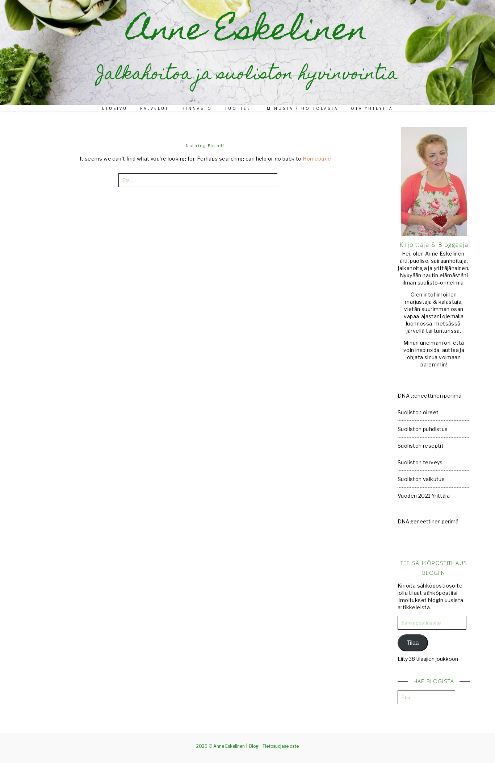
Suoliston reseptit (421, 446)
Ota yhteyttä (372, 108)
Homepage (317, 158)
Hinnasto (196, 108)
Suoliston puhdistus (423, 429)
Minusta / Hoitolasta (302, 108)
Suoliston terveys (420, 462)
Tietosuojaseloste (281, 746)
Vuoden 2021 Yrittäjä (424, 496)
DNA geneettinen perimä (430, 396)
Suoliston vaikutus (421, 479)
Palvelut (154, 108)
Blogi (254, 746)
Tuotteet (239, 108)
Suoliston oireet (418, 412)
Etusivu (114, 108)
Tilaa (413, 643)
